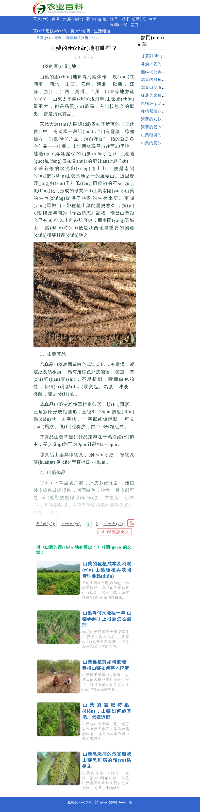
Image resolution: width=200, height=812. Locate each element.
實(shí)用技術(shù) (50, 31)
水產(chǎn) (73, 19)
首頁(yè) (41, 19)
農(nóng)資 (80, 31)
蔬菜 (153, 19)
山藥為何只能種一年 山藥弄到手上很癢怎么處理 (107, 619)
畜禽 (56, 19)
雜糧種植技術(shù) (81, 38)
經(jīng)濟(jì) (133, 19)
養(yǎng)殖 (96, 19)
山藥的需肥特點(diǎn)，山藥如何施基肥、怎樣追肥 (107, 711)
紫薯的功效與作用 (157, 119)
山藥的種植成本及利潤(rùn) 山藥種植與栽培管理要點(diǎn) (107, 570)
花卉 (135, 25)
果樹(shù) (119, 25)
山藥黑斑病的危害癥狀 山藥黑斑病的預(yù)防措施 (107, 760)
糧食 (114, 19)
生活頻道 (102, 31)
